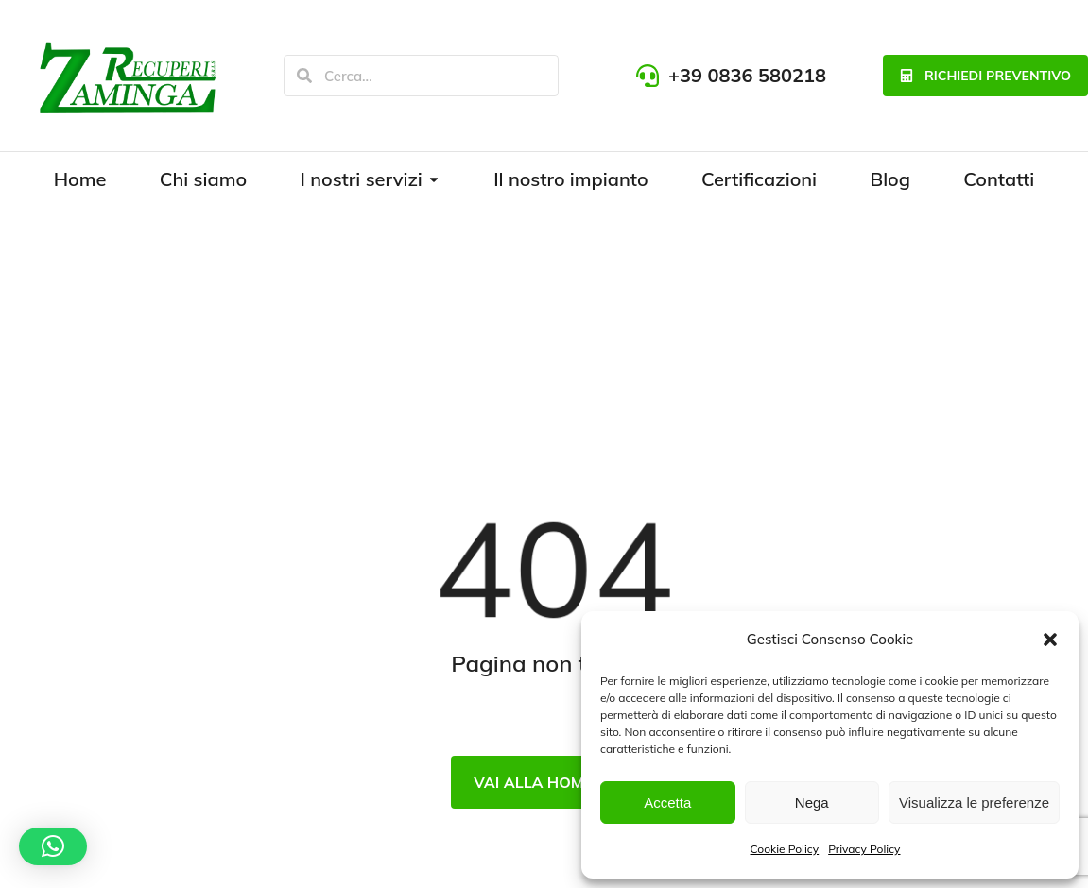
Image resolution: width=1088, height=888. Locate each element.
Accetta (667, 802)
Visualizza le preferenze (974, 802)
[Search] (304, 75)
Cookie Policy (785, 849)
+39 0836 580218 (747, 75)
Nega (812, 802)
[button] (1050, 639)
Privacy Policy (864, 849)
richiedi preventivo (985, 75)
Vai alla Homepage (553, 782)
